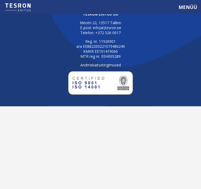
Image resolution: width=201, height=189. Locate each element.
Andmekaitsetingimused (100, 64)
